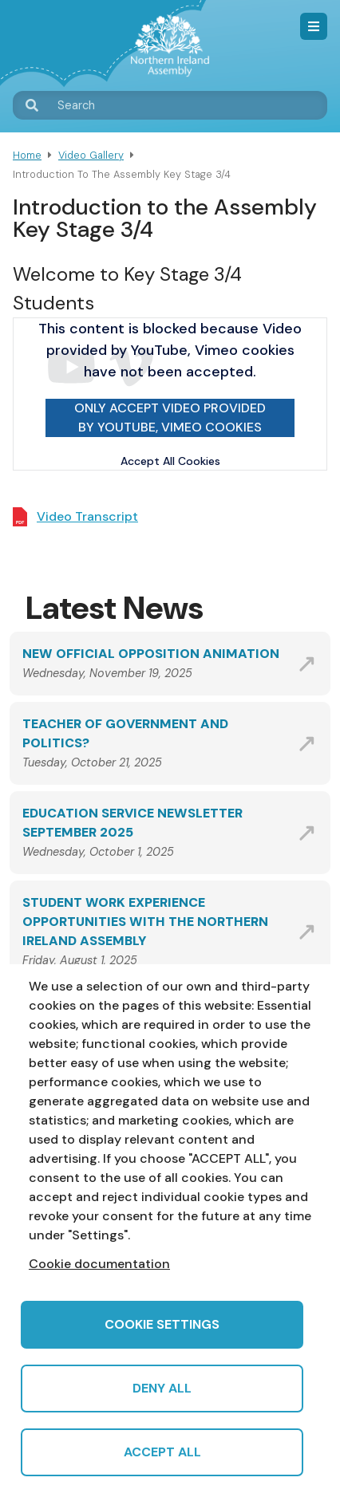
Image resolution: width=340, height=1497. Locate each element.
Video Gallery (91, 155)
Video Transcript (87, 516)
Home (27, 155)
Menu (313, 26)
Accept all (162, 1452)
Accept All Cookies (170, 461)
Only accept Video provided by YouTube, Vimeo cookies (170, 417)
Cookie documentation (99, 1263)
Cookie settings (162, 1324)
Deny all (162, 1388)
